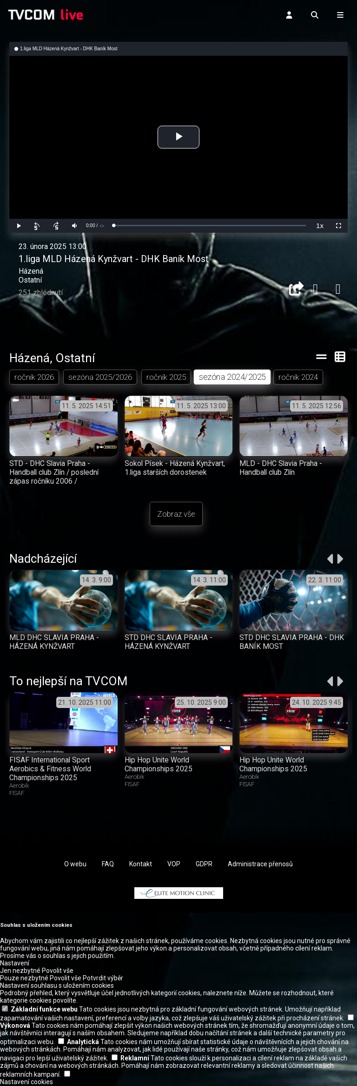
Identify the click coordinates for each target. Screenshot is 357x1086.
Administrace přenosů (260, 864)
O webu (75, 864)
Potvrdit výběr (103, 978)
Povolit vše (57, 971)
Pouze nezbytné (24, 978)
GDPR (204, 864)
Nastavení (14, 963)
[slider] (209, 225)
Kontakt (140, 864)
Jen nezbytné (20, 971)
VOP (173, 864)
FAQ (108, 864)
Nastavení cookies (26, 1082)
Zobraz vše (176, 514)
